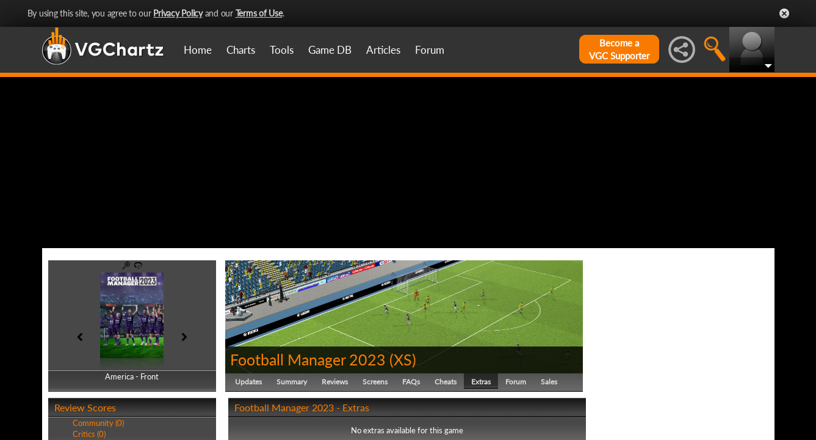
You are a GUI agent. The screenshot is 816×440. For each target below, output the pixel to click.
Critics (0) (89, 434)
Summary (291, 381)
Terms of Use (259, 13)
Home (198, 49)
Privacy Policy (178, 13)
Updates (248, 381)
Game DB (330, 49)
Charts (240, 49)
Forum (429, 49)
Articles (383, 49)
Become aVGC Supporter (619, 49)
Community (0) (98, 423)
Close (784, 13)
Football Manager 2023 (308, 359)
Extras (481, 381)
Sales (549, 381)
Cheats (446, 381)
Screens (375, 381)
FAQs (411, 381)
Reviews (335, 381)
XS (403, 359)
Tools (282, 49)
